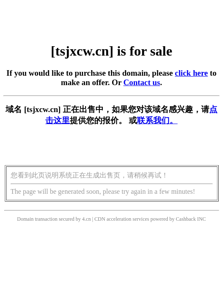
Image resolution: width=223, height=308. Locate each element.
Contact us (141, 82)
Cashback (186, 219)
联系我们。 (157, 120)
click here (191, 72)
